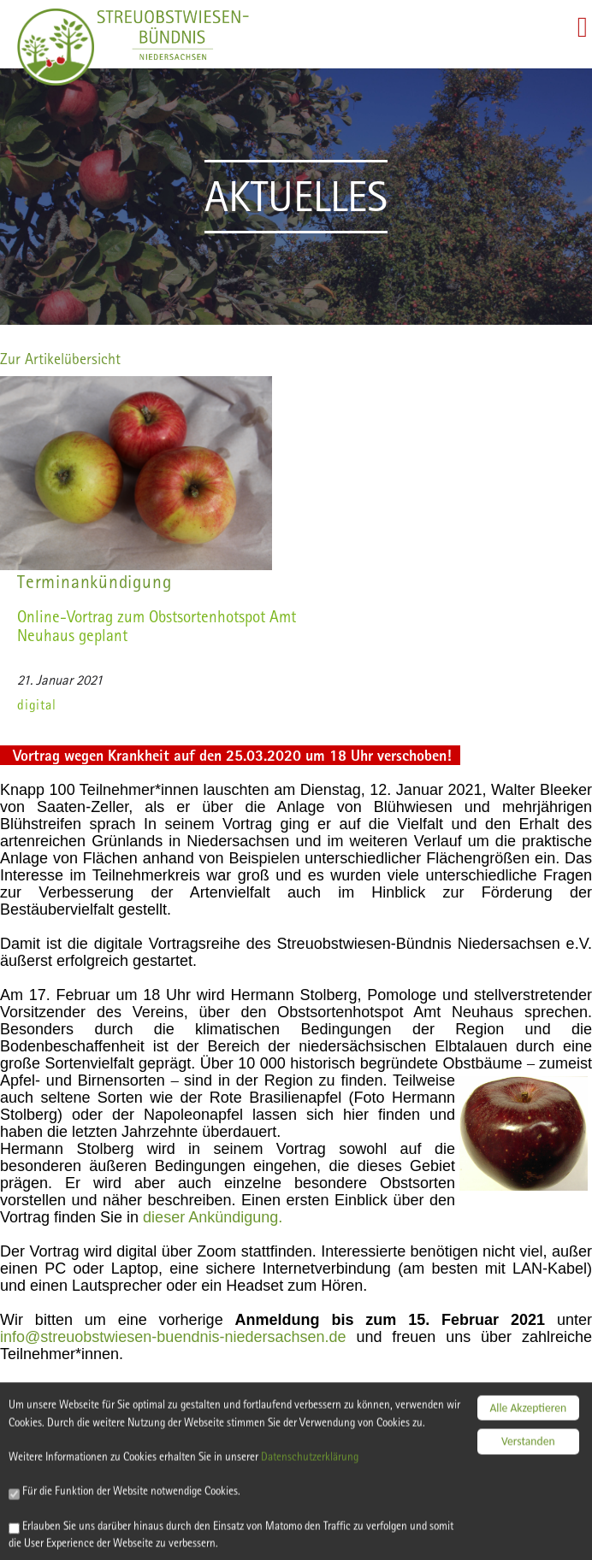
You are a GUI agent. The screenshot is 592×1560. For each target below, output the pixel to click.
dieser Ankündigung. (212, 1217)
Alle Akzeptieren (527, 1395)
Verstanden (528, 1429)
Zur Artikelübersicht (60, 359)
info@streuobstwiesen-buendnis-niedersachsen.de (173, 1336)
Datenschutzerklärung (326, 1462)
